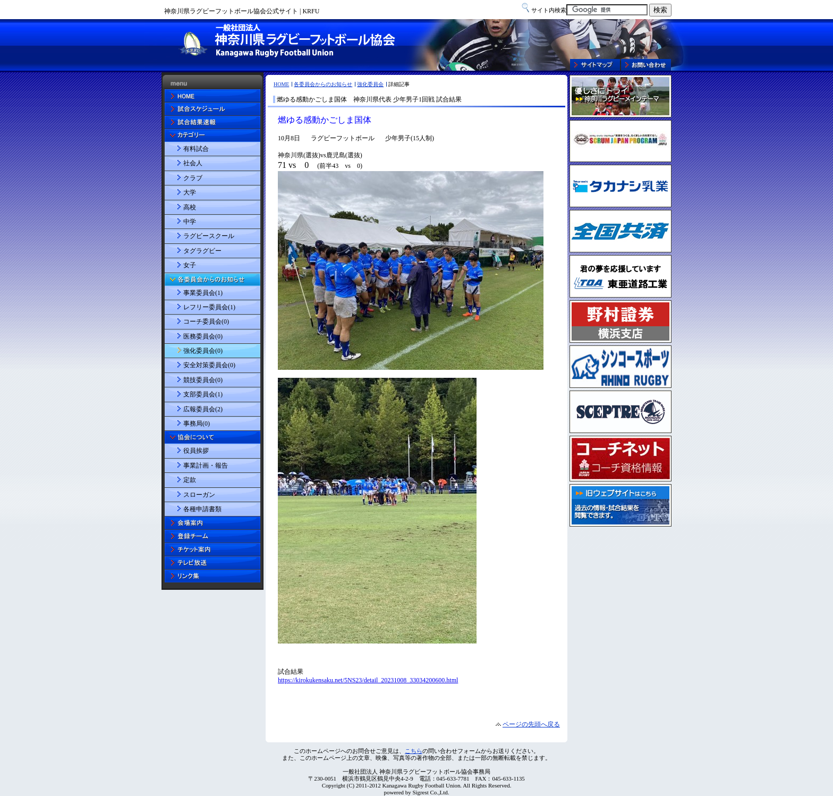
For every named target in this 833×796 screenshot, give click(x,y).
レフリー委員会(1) (209, 307)
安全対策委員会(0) (209, 365)
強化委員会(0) (203, 350)
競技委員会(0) (203, 380)
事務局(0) (196, 423)
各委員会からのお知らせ (323, 84)
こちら (413, 751)
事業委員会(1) (203, 293)
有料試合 (196, 149)
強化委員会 (370, 84)
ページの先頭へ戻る (531, 724)
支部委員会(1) (203, 394)
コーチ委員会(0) (206, 321)
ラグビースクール (208, 236)
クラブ (192, 178)
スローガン (199, 494)
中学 (189, 221)
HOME (281, 84)
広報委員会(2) (203, 409)
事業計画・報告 (205, 465)
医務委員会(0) (203, 336)
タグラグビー (202, 251)
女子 (189, 265)
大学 (189, 192)
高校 (189, 207)
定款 (189, 480)
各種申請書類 (202, 509)
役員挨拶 (196, 450)
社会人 (192, 163)
